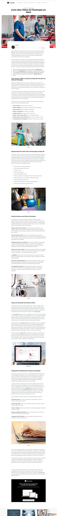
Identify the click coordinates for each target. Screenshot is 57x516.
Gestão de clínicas (26, 2)
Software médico (38, 2)
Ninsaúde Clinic (37, 311)
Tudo (16, 2)
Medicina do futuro (44, 2)
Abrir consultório (20, 2)
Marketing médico (32, 2)
